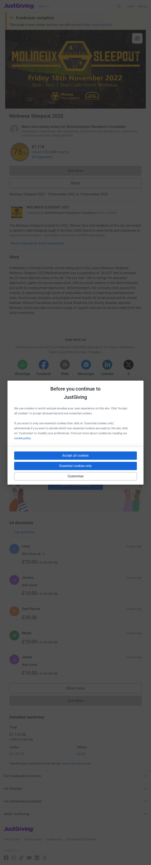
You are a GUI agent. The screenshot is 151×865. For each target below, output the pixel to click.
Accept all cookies (75, 455)
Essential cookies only (75, 466)
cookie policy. (22, 438)
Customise (75, 476)
